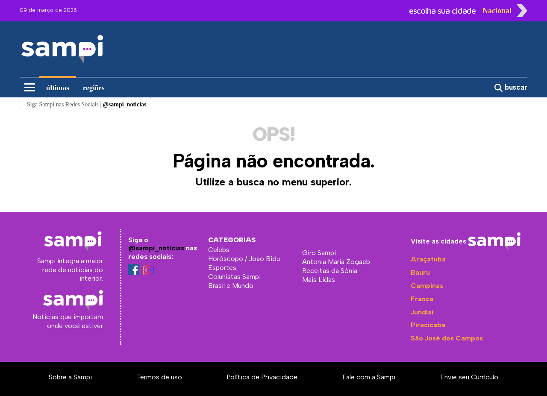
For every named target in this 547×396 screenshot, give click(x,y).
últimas (57, 88)
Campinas (427, 286)
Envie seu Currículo (469, 377)
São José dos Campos (447, 338)
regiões (94, 88)
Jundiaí (422, 312)
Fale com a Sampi (368, 377)
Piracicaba (428, 325)
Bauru (420, 272)
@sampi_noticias (156, 248)
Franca (422, 299)
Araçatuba (428, 259)
